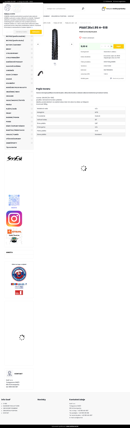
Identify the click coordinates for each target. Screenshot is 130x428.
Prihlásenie (108, 1)
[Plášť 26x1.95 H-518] (54, 44)
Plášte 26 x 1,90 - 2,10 (71, 23)
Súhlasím (36, 32)
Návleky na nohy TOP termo (67, 175)
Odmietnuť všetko (21, 32)
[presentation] (38, 44)
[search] (83, 9)
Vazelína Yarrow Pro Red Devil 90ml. (91, 174)
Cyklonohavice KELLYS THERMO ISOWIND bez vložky (23, 340)
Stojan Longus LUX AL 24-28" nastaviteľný (114, 178)
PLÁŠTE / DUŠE (46, 23)
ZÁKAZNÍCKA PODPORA (58, 16)
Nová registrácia (120, 1)
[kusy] (104, 46)
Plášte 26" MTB (58, 23)
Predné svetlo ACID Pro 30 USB (46, 173)
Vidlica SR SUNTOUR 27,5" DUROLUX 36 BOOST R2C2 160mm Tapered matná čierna (24, 320)
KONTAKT (71, 16)
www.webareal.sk (72, 426)
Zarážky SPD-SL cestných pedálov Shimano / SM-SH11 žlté (23, 358)
